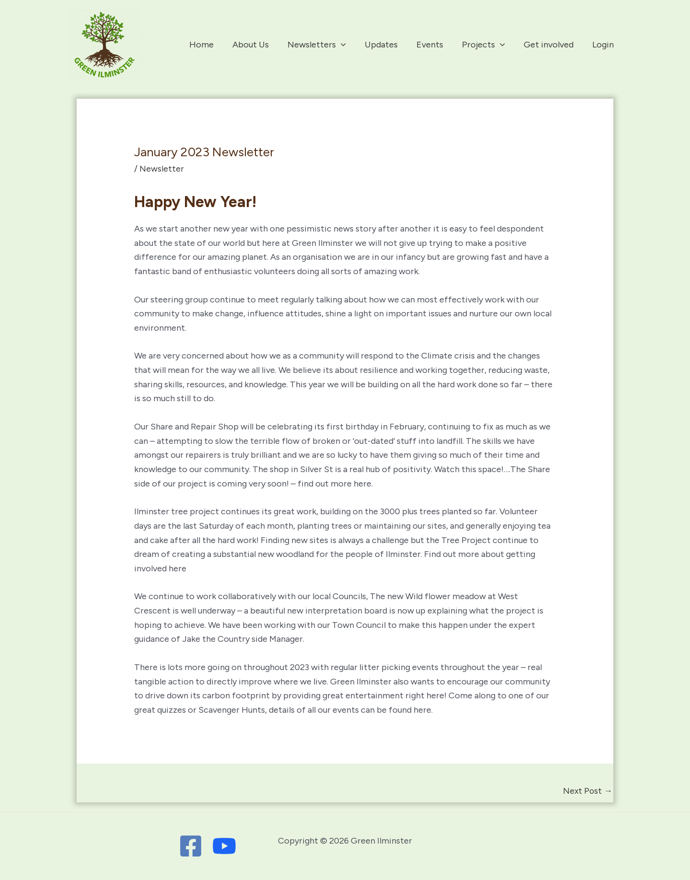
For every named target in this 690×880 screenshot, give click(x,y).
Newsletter (161, 168)
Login (603, 44)
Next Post (587, 791)
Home (212, 44)
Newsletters (324, 44)
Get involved (550, 44)
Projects (486, 44)
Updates (387, 44)
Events (434, 44)
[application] (349, 44)
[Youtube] (224, 846)
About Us (260, 44)
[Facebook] (191, 846)
